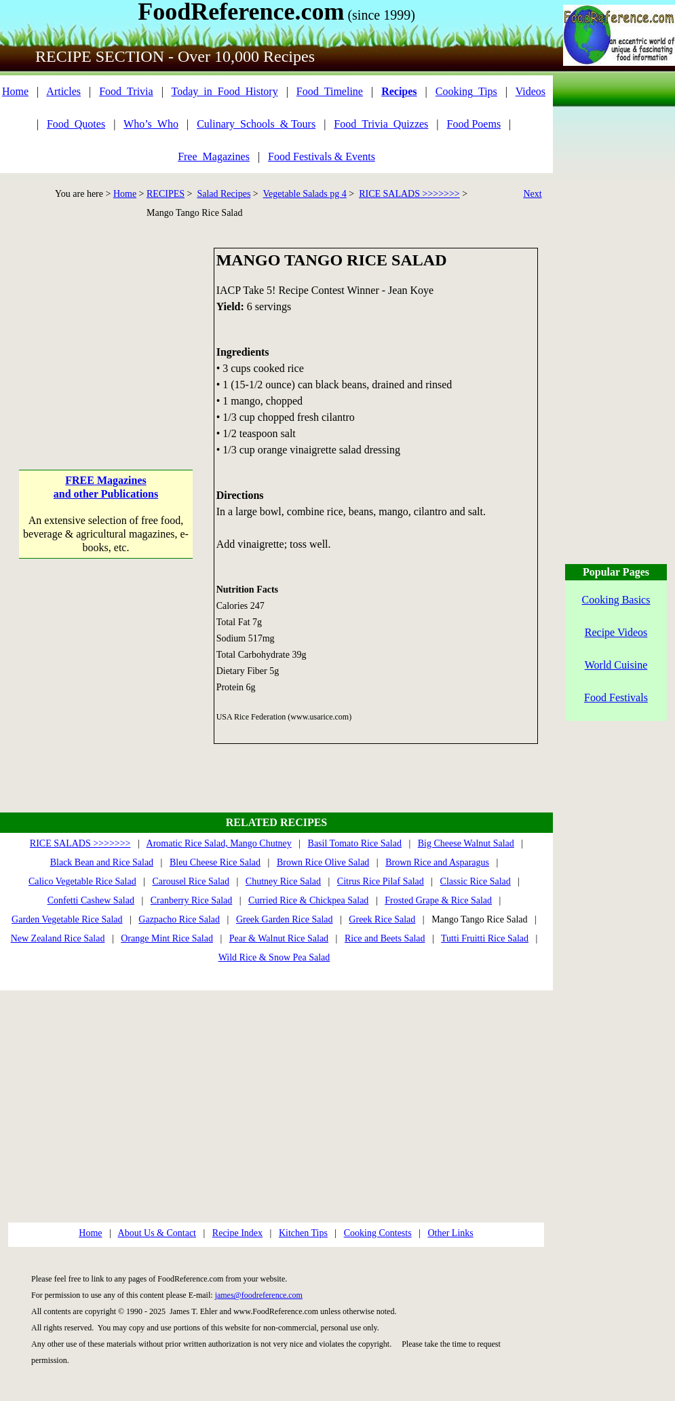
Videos (530, 91)
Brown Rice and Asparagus (437, 862)
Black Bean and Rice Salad (101, 862)
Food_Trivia (126, 91)
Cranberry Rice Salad (192, 900)
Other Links (450, 1233)
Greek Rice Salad (382, 919)
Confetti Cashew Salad (90, 900)
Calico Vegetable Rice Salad (82, 881)
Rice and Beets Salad (385, 938)
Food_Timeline (329, 91)
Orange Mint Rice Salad (167, 938)
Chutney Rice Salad (283, 881)
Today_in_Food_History (225, 91)
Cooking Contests (378, 1233)
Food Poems (474, 124)
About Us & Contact (157, 1233)
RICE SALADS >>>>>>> (409, 194)
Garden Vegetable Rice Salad (67, 919)
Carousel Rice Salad (190, 881)
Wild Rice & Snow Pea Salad (274, 957)
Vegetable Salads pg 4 (305, 194)
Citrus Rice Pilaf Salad (380, 881)
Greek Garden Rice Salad (284, 919)
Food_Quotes (76, 124)
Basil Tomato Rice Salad (355, 843)
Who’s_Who (150, 124)
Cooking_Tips (466, 91)
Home (15, 91)
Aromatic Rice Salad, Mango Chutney (219, 843)
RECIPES (166, 194)
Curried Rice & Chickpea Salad (308, 900)
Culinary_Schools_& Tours (256, 124)
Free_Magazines (214, 156)
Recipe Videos (616, 632)
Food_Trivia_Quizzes (381, 124)
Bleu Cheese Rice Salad (215, 862)
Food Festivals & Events (321, 156)
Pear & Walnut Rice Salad (278, 938)
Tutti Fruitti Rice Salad (484, 938)
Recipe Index (237, 1233)
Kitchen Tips (303, 1233)
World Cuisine (616, 665)
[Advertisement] (106, 332)
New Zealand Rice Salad (58, 938)
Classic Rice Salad (475, 881)
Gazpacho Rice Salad (179, 919)
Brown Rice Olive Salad (323, 862)
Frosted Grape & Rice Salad (438, 900)
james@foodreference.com (259, 1295)
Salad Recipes (223, 194)
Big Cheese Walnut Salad (466, 843)
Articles (63, 91)
